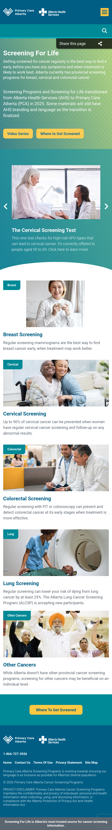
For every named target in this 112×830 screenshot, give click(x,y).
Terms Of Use (43, 762)
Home (7, 762)
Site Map (91, 762)
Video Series (18, 133)
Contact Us (22, 762)
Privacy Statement (69, 762)
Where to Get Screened (60, 133)
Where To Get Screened (56, 710)
